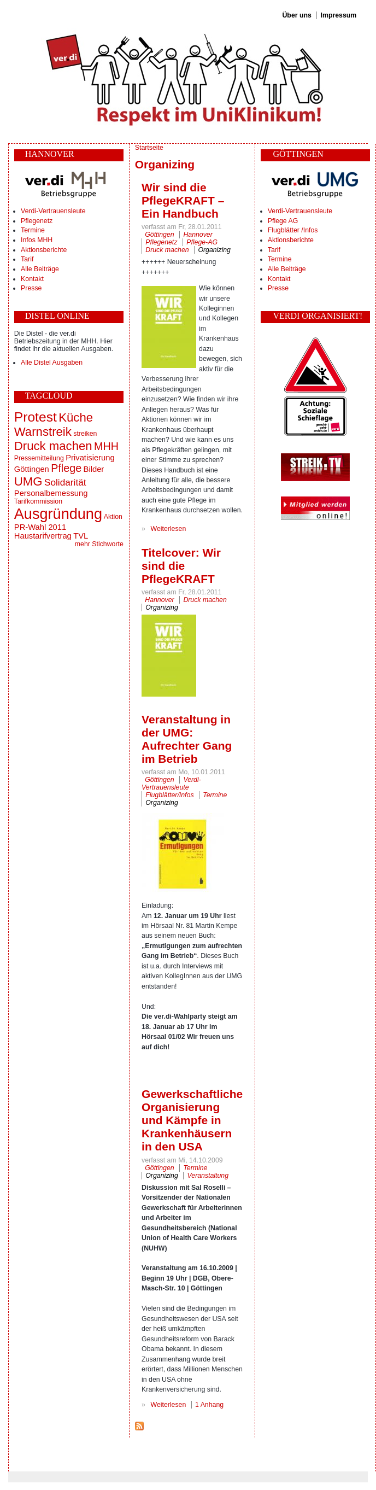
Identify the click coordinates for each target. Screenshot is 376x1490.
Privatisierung (90, 457)
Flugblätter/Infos (169, 795)
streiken (85, 433)
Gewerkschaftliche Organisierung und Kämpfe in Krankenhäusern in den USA (192, 1120)
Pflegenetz (36, 221)
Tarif (27, 259)
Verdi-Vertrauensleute (53, 211)
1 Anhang (209, 1405)
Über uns (296, 15)
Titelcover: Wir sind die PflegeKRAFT (181, 565)
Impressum (339, 15)
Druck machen (53, 446)
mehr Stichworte (99, 544)
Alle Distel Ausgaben (52, 362)
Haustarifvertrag (43, 535)
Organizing (214, 250)
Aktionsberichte (44, 250)
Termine (33, 230)
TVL (80, 535)
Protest (35, 417)
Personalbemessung (51, 493)
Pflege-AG (202, 242)
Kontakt (32, 279)
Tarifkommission (38, 501)
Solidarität (65, 482)
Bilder (94, 469)
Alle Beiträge (40, 269)
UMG (28, 481)
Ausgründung (58, 513)
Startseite (149, 147)
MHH (106, 446)
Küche (75, 417)
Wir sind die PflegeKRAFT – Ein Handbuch (183, 200)
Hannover (197, 234)
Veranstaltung (208, 1175)
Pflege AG (283, 221)
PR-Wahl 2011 (40, 527)
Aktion (113, 517)
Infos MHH (36, 240)
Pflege (66, 468)
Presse (31, 288)
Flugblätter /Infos (293, 230)
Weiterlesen (168, 529)
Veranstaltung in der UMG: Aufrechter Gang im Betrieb (187, 739)
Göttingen (31, 469)
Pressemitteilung (39, 458)
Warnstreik (43, 432)
